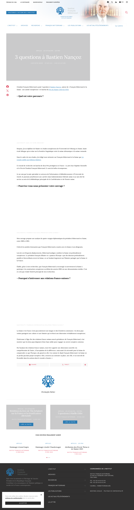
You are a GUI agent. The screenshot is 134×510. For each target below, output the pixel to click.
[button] (47, 457)
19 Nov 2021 (37, 419)
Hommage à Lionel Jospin (19, 447)
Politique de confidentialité (113, 491)
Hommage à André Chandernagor (48, 447)
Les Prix (57, 51)
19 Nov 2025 (49, 452)
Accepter (23, 503)
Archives (24, 25)
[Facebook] (108, 2)
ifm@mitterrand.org (104, 486)
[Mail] (127, 2)
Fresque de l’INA (11, 2)
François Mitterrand (53, 25)
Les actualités (48, 51)
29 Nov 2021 (48, 63)
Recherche (35, 25)
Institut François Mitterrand (22, 419)
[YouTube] (121, 2)
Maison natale (37, 2)
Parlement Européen (53, 2)
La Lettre (119, 26)
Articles (39, 51)
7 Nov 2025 (78, 454)
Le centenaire (24, 2)
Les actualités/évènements (97, 25)
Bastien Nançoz (55, 87)
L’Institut (11, 25)
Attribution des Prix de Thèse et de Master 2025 (77, 448)
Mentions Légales (96, 491)
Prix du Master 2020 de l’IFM (59, 90)
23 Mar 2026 (20, 452)
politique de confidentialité (13, 498)
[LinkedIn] (116, 2)
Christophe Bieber (37, 63)
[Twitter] (112, 2)
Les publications (74, 25)
